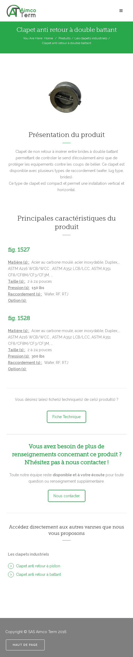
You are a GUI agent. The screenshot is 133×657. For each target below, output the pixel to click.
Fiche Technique (66, 417)
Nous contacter (66, 496)
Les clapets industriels (90, 38)
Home (48, 38)
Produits (64, 38)
